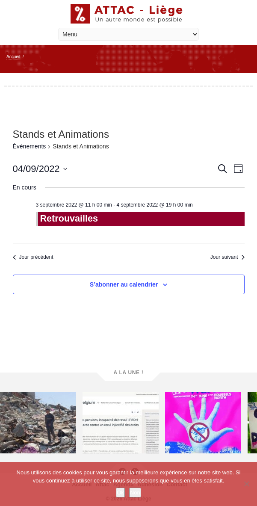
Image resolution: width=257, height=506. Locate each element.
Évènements (29, 146)
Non (135, 492)
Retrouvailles (69, 218)
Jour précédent (33, 257)
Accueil (13, 56)
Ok (120, 492)
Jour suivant (227, 257)
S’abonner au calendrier (124, 284)
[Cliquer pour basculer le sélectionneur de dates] (40, 169)
